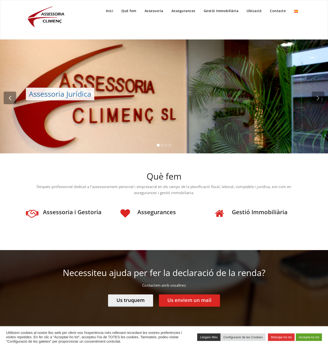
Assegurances (183, 10)
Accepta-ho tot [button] (309, 337)
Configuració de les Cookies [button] (243, 337)
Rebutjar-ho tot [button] (281, 337)
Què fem (128, 10)
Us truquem (131, 300)
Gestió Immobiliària (221, 10)
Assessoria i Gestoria (72, 212)
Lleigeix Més (209, 337)
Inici (109, 10)
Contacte (278, 10)
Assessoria (154, 10)
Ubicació (254, 10)
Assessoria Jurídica (60, 94)
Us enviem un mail (189, 300)
